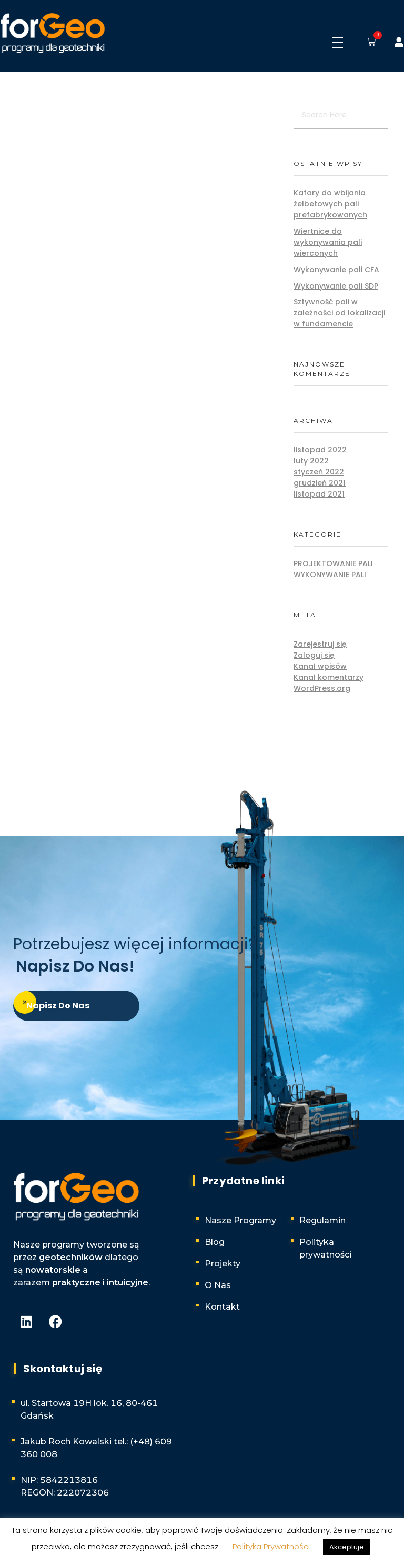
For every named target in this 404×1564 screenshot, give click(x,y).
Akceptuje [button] (346, 1547)
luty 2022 (311, 461)
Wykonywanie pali (330, 574)
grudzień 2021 (320, 483)
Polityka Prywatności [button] (271, 1546)
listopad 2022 (320, 449)
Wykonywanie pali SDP (336, 286)
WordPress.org (322, 688)
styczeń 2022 (319, 472)
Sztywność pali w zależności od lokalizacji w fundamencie (339, 312)
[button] (369, 43)
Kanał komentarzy (328, 677)
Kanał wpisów (320, 666)
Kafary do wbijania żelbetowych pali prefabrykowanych (330, 203)
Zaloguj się (314, 655)
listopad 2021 (319, 494)
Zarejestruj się (320, 644)
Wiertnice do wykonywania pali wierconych (328, 242)
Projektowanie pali (333, 563)
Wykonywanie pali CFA (336, 269)
